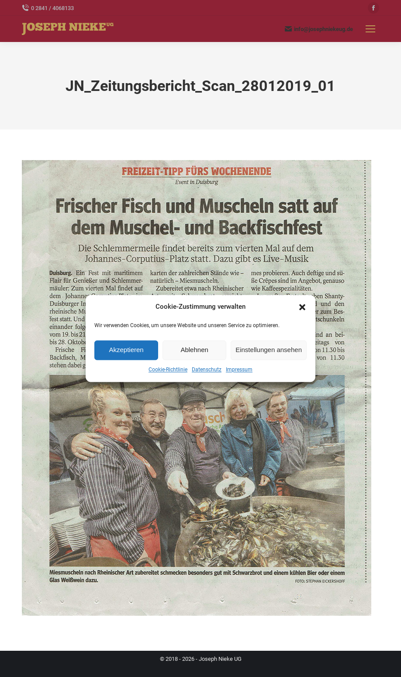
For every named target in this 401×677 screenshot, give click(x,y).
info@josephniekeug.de (319, 28)
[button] (302, 307)
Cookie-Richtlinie (168, 369)
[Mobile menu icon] (370, 29)
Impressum (239, 369)
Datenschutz (206, 369)
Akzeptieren (126, 350)
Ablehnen (194, 350)
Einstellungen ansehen (268, 350)
